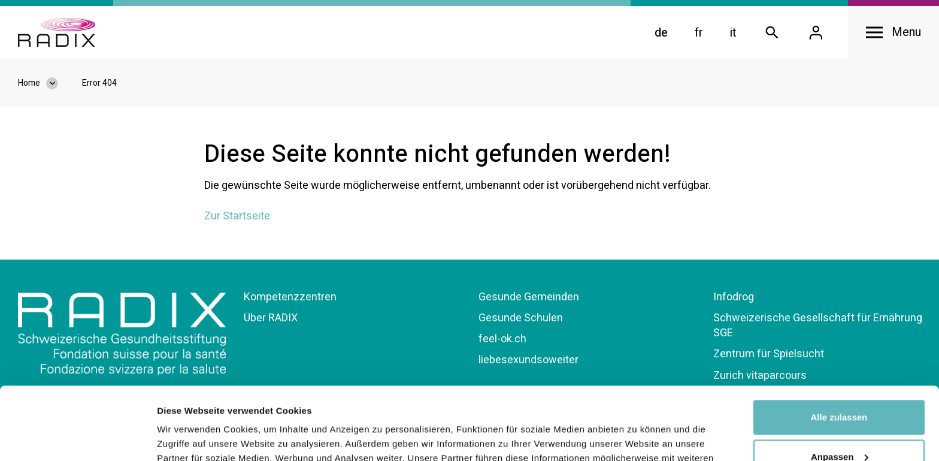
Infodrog (733, 297)
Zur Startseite (237, 216)
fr (699, 32)
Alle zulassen (838, 349)
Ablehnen (839, 428)
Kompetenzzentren (290, 297)
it (733, 32)
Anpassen (839, 388)
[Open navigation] (893, 32)
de (661, 32)
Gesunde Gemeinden (528, 297)
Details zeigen (187, 437)
